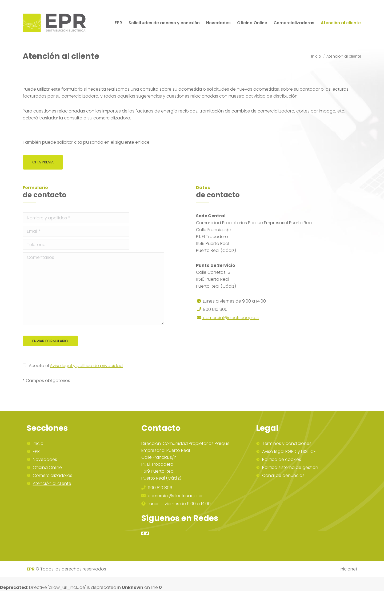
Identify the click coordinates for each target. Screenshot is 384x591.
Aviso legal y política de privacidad (86, 366)
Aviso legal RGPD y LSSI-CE (289, 451)
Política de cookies (281, 459)
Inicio (38, 443)
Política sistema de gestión (290, 467)
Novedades (45, 459)
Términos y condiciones (286, 443)
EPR (36, 451)
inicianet (348, 569)
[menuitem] (118, 22)
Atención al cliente (52, 483)
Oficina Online (47, 467)
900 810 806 (156, 488)
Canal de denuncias (283, 475)
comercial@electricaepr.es (227, 318)
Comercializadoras (52, 475)
